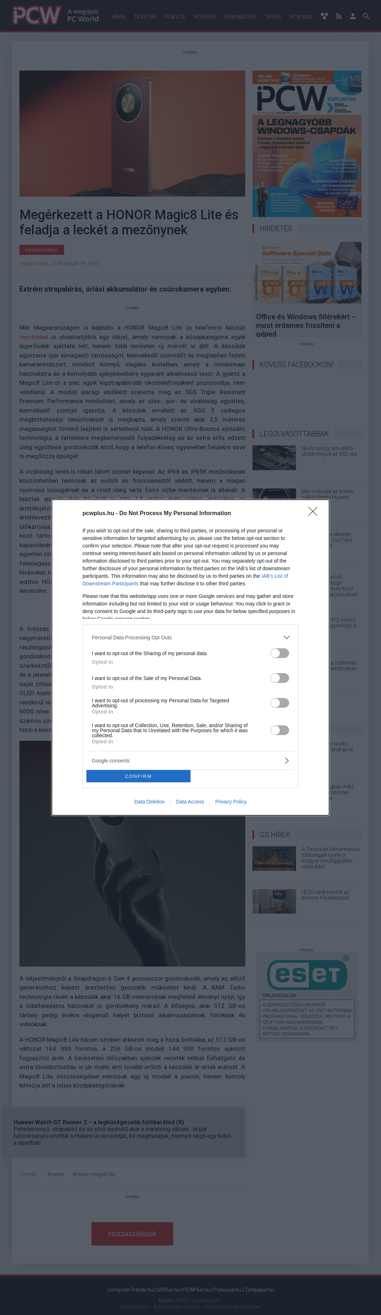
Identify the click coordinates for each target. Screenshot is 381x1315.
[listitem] (190, 637)
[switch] (279, 653)
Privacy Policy (231, 802)
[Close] (315, 514)
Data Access (190, 802)
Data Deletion (149, 802)
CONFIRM (138, 776)
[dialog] (190, 657)
